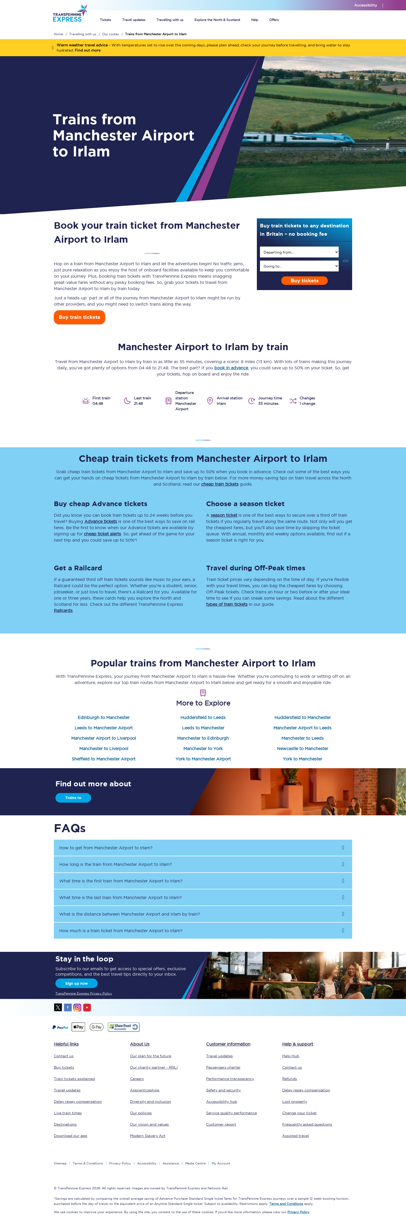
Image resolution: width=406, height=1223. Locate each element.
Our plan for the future (150, 1056)
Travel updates (133, 19)
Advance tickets (100, 521)
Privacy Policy (120, 1163)
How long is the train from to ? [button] (115, 864)
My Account (221, 1163)
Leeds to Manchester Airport (104, 727)
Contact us (64, 1056)
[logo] (70, 28)
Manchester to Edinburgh (203, 738)
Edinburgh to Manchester (103, 717)
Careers (137, 1079)
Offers (274, 19)
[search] (299, 252)
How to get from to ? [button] (106, 847)
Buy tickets (305, 280)
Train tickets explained (74, 1079)
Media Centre (195, 1163)
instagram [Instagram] (77, 1007)
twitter (58, 1007)
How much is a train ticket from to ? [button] (121, 930)
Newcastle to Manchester (302, 748)
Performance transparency (230, 1079)
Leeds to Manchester (203, 727)
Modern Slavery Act (147, 1136)
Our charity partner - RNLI (154, 1067)
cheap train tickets (219, 484)
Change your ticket (299, 1113)
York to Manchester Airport (203, 759)
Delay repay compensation (78, 1101)
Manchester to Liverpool (103, 748)
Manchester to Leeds (302, 738)
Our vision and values (149, 1124)
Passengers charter (223, 1067)
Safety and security (223, 1090)
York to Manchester (302, 759)
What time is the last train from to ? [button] (120, 897)
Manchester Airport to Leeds (302, 727)
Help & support (297, 1044)
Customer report (221, 1124)
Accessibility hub (221, 1101)
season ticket (224, 515)
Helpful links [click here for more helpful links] (66, 1044)
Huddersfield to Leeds (203, 717)
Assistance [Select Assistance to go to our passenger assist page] (171, 1163)
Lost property (294, 1101)
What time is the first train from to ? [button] (121, 881)
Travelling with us (169, 19)
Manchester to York (203, 748)
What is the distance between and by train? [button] (129, 914)
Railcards (63, 610)
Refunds (289, 1079)
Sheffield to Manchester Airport (103, 759)
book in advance (231, 367)
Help (254, 19)
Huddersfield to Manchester (302, 717)
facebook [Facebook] (67, 1007)
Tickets (105, 19)
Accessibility (146, 1163)
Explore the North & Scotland (217, 19)
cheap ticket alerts (102, 533)
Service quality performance (231, 1113)
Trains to (73, 798)
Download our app (70, 1136)
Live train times (68, 1113)
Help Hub (290, 1056)
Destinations (65, 1124)
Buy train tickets (79, 317)
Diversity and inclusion (150, 1101)
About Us (139, 1044)
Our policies (141, 1113)
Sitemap (60, 1163)
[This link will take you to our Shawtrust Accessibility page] (123, 1031)
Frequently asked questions (307, 1124)
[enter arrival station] (299, 266)
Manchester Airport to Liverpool (103, 738)
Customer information (228, 1044)
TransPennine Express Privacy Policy (83, 993)
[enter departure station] (299, 252)
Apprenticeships (145, 1090)
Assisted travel (295, 1136)
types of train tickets (227, 604)
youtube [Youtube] (87, 1007)
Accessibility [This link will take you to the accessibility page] (365, 5)
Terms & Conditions (88, 1163)
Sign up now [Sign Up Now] (76, 983)
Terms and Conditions (286, 1203)
